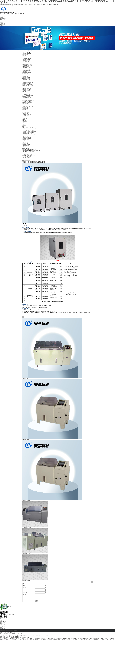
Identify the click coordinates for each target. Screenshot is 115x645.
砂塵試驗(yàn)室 (25, 142)
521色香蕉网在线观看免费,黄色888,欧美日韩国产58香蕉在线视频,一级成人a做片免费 (71, 638)
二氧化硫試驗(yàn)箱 (26, 67)
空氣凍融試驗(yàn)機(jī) (26, 138)
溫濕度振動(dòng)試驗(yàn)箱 (27, 84)
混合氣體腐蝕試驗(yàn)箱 (27, 64)
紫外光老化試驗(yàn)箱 (26, 101)
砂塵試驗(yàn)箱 (25, 109)
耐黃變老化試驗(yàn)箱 (26, 89)
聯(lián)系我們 (2, 24)
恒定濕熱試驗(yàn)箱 (26, 78)
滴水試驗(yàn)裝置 (25, 115)
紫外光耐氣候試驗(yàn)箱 (27, 102)
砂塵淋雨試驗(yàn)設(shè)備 (27, 106)
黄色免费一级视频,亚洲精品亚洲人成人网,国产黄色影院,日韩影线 (43, 638)
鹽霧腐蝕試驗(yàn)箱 (26, 57)
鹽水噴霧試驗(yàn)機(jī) (26, 58)
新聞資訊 (1, 22)
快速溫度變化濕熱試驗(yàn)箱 (27, 82)
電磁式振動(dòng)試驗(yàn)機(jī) (28, 130)
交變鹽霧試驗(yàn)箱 (26, 60)
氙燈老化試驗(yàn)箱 (26, 96)
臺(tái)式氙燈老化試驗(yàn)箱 (27, 95)
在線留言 (1, 25)
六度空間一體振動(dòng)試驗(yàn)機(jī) (29, 131)
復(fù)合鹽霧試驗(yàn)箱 (26, 61)
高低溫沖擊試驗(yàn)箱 (26, 83)
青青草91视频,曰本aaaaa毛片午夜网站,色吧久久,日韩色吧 (13, 639)
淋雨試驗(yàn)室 (25, 143)
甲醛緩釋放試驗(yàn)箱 (26, 70)
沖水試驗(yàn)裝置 (25, 112)
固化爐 (23, 119)
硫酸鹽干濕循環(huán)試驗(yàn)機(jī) (29, 134)
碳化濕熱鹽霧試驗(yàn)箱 (27, 133)
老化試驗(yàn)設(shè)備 (26, 88)
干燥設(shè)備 (24, 118)
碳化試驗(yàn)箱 (25, 136)
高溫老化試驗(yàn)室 (26, 144)
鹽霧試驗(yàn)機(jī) (25, 55)
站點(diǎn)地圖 (2, 628)
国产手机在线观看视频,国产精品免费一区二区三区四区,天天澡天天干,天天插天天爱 (15, 638)
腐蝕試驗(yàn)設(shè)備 (26, 53)
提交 (36, 600)
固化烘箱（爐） (25, 120)
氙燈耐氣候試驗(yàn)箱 (26, 97)
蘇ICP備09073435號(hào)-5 (10, 632)
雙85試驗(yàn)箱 (25, 76)
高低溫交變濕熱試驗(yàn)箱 (27, 85)
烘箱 (23, 126)
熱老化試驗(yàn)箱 (25, 103)
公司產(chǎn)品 (3, 19)
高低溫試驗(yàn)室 (25, 145)
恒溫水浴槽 (24, 71)
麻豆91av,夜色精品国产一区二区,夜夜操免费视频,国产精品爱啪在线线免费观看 (14, 637)
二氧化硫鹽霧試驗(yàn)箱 (27, 65)
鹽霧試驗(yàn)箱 (25, 54)
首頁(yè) (1, 17)
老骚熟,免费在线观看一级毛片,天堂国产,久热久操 (33, 639)
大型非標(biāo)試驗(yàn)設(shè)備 (28, 140)
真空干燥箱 (24, 121)
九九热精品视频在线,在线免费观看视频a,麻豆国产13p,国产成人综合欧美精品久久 (57, 639)
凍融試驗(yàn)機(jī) (25, 139)
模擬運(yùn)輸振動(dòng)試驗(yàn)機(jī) (29, 128)
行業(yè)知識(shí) (3, 23)
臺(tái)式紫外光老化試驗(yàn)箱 (28, 100)
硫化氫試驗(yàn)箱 (25, 66)
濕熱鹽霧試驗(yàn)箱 (26, 59)
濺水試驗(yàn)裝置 (25, 113)
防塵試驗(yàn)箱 (25, 107)
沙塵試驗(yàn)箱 (25, 108)
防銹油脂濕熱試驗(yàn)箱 (27, 72)
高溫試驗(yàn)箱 (25, 91)
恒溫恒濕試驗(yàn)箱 (26, 79)
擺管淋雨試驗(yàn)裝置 (26, 114)
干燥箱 (23, 124)
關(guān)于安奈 (3, 18)
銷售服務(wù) (2, 622)
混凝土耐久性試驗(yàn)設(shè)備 (28, 132)
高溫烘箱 (24, 125)
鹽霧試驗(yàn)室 (25, 146)
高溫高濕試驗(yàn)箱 (26, 77)
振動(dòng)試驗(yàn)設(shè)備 (27, 127)
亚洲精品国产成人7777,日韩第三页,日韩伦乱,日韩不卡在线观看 (84, 639)
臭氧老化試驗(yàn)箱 (26, 94)
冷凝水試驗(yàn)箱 (25, 73)
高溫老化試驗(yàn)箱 (26, 90)
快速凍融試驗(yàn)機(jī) (26, 137)
